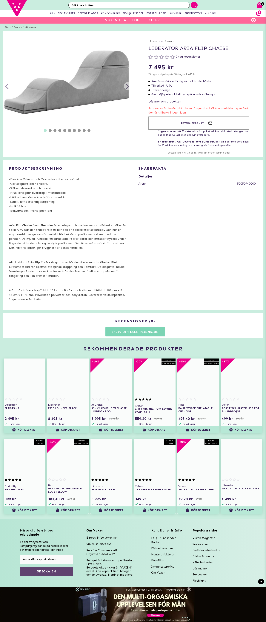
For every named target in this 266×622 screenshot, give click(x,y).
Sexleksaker (201, 544)
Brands (18, 27)
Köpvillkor (158, 560)
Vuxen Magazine (204, 538)
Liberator (30, 27)
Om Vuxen (158, 572)
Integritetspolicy (162, 566)
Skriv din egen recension (135, 332)
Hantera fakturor (162, 554)
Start (8, 27)
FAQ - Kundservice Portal (163, 540)
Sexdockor (200, 574)
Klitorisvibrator (203, 562)
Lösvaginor (200, 568)
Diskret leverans (162, 548)
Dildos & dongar (203, 556)
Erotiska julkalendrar (206, 550)
